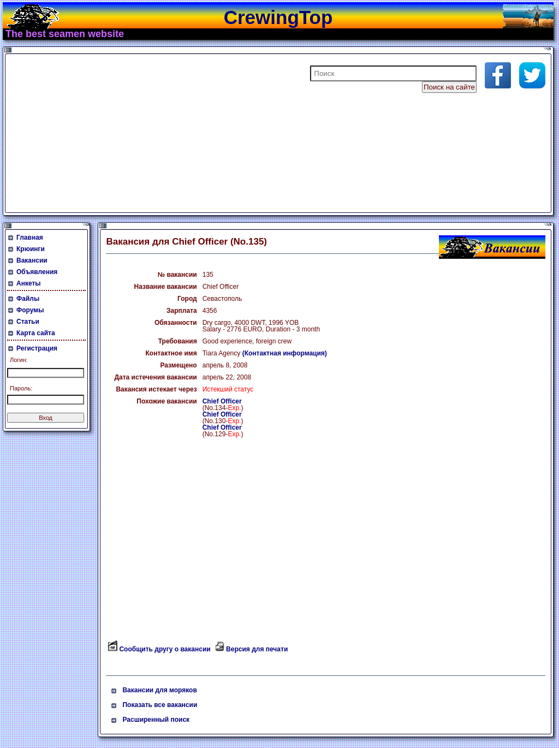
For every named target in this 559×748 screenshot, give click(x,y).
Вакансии (31, 260)
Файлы (27, 298)
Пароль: (21, 388)
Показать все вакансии (159, 705)
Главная (29, 237)
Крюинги (30, 249)
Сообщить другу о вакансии (164, 649)
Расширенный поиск (155, 719)
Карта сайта (35, 333)
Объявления (36, 272)
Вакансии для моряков (159, 690)
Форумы (30, 310)
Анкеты (28, 283)
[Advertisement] (138, 133)
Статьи (27, 321)
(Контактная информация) (284, 353)
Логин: (19, 360)
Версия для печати (257, 649)
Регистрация (36, 348)
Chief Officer (222, 401)
